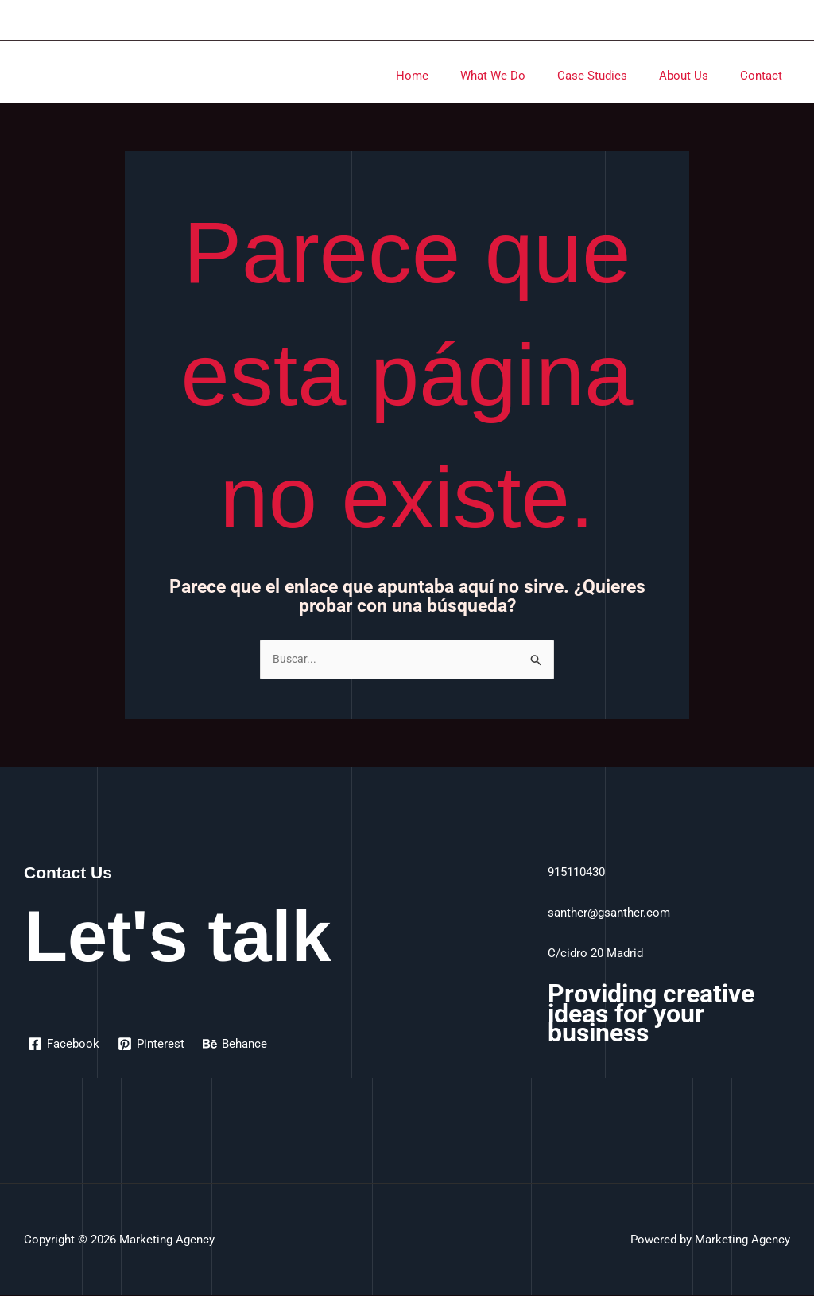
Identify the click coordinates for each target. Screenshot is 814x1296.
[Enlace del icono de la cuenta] (791, 20)
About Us (695, 75)
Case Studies (612, 75)
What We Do (520, 75)
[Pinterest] (152, 1044)
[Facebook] (64, 1044)
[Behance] (237, 1044)
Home (448, 75)
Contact (765, 75)
